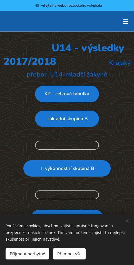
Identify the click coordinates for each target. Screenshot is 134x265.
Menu (125, 21)
